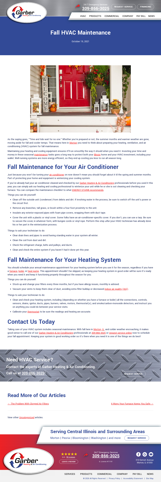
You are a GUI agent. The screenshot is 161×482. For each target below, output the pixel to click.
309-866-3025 (95, 9)
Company (127, 16)
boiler (21, 271)
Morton (73, 142)
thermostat (33, 311)
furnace (13, 271)
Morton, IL (98, 329)
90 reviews (70, 457)
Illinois (97, 154)
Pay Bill (141, 16)
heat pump (33, 271)
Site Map (149, 478)
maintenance (41, 154)
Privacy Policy (114, 478)
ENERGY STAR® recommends (88, 190)
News (151, 16)
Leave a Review (68, 461)
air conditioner (56, 174)
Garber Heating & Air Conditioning (97, 183)
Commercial (112, 16)
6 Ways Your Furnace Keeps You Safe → (132, 403)
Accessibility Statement (133, 478)
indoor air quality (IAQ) (116, 289)
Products (95, 16)
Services (69, 474)
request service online (120, 333)
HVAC (83, 16)
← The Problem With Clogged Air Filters (28, 403)
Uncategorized (26, 417)
